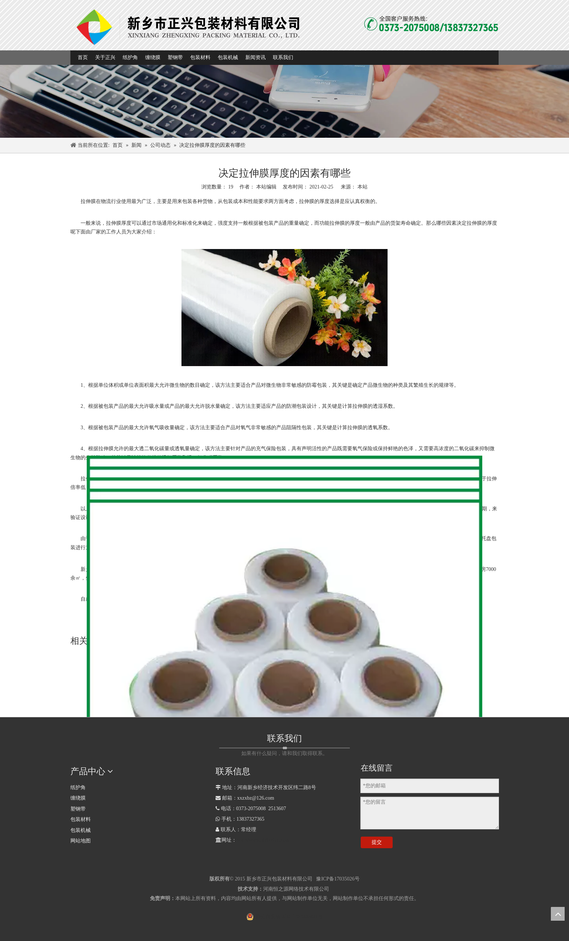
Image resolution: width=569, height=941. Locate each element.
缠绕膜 (78, 798)
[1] (189, 27)
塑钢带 (78, 809)
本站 (362, 187)
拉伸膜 (88, 201)
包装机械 (80, 830)
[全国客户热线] (431, 24)
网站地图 (80, 840)
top (558, 914)
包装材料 (80, 819)
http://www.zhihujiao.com (263, 840)
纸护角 (78, 787)
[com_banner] (284, 101)
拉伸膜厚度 (118, 223)
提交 (377, 842)
